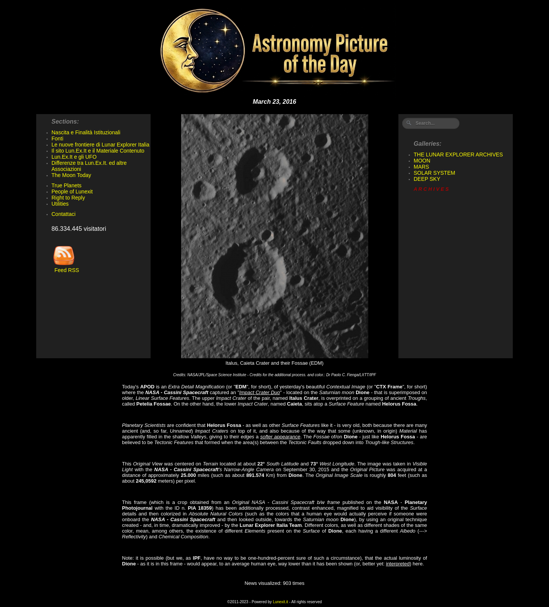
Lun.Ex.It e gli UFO (73, 157)
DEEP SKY (427, 179)
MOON (422, 161)
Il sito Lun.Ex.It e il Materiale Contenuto (97, 151)
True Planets (66, 185)
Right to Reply (68, 198)
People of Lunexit (72, 191)
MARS (421, 167)
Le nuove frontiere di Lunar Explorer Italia (100, 145)
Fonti (57, 138)
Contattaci (63, 214)
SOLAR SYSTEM (434, 173)
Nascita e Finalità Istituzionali (85, 132)
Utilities (60, 204)
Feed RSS (65, 267)
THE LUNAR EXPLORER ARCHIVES (458, 154)
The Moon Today (71, 175)
